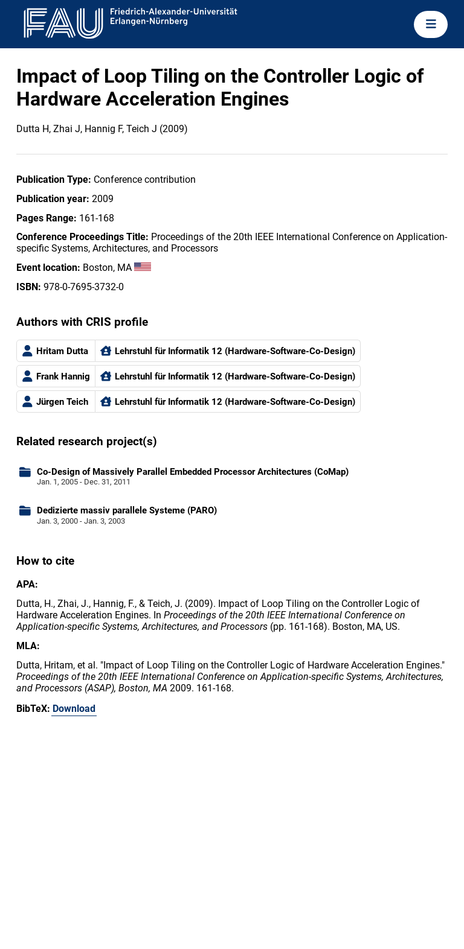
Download (74, 708)
